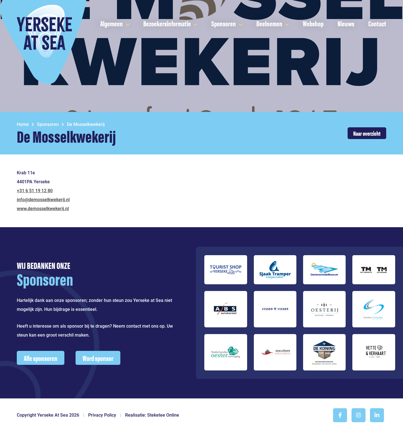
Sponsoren (223, 23)
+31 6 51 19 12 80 (35, 190)
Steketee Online (163, 415)
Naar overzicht (367, 133)
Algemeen (111, 23)
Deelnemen (269, 23)
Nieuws (346, 23)
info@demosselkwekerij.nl (43, 199)
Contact (377, 23)
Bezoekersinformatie (167, 23)
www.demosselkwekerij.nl (43, 208)
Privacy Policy (102, 415)
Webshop (313, 23)
